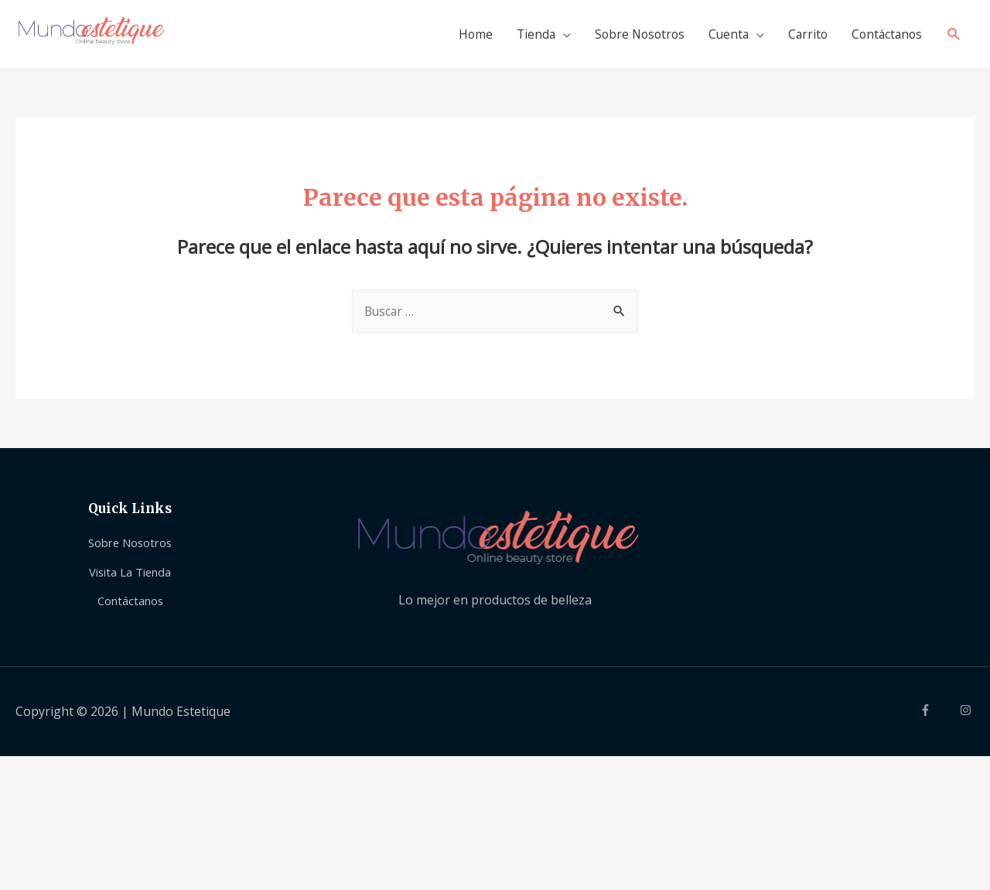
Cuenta (721, 37)
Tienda (521, 37)
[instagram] (967, 718)
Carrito (802, 37)
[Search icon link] (954, 37)
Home (459, 37)
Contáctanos (884, 37)
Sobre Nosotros (628, 37)
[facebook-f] (938, 718)
